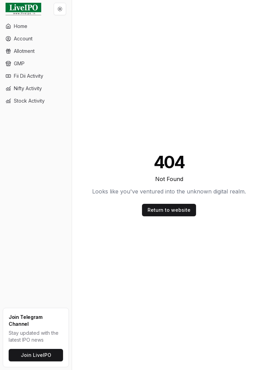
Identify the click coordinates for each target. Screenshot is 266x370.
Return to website (169, 210)
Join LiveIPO (36, 355)
